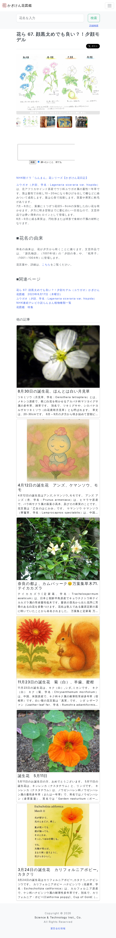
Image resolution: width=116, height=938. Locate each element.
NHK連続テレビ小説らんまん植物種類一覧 (44, 302)
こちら (46, 264)
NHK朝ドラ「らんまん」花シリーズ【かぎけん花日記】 (52, 177)
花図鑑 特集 (24, 307)
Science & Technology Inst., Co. (58, 917)
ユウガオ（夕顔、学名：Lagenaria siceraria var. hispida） (58, 184)
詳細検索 (93, 25)
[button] (24, 122)
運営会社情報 (58, 928)
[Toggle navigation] (109, 5)
